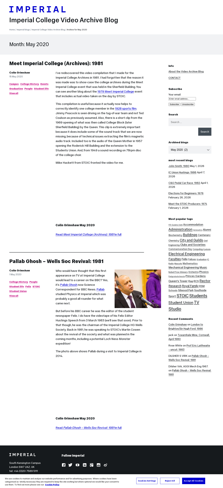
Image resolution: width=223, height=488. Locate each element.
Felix (28, 286)
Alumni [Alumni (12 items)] (207, 229)
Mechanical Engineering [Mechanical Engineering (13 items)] (183, 267)
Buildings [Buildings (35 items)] (190, 235)
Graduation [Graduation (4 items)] (202, 259)
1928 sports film (125, 108)
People (28, 88)
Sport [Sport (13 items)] (172, 296)
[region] (111, 481)
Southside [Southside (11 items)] (200, 290)
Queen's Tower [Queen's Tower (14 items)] (178, 281)
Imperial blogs (23, 29)
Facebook (64, 465)
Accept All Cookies (193, 480)
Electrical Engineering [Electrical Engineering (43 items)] (186, 254)
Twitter (70, 465)
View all (13, 93)
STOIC (36, 286)
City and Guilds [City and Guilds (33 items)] (191, 240)
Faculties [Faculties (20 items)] (174, 259)
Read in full (88, 234)
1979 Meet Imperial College (115, 91)
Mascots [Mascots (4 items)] (178, 263)
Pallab (100, 289)
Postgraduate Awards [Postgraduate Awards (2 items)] (176, 276)
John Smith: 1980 (178, 166)
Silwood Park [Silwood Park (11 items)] (186, 290)
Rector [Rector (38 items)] (204, 281)
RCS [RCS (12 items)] (196, 281)
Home (12, 29)
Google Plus (91, 465)
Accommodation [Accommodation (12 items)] (193, 224)
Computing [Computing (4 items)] (198, 249)
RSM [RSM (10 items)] (202, 286)
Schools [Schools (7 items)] (172, 290)
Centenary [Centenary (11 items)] (204, 235)
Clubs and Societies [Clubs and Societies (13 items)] (193, 244)
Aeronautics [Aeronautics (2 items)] (197, 230)
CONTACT (174, 78)
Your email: (174, 94)
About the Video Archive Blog (186, 71)
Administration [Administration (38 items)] (180, 229)
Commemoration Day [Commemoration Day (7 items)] (180, 249)
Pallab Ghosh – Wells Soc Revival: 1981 (56, 261)
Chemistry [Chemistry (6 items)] (173, 240)
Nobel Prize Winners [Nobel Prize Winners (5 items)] (178, 272)
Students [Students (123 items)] (198, 295)
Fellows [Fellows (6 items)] (192, 259)
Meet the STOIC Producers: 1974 (187, 203)
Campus (14, 83)
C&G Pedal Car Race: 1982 (184, 183)
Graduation (16, 88)
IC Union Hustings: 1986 (182, 172)
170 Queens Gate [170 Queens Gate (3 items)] (175, 225)
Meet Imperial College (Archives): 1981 (56, 63)
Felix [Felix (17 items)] (184, 259)
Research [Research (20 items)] (174, 286)
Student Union (18, 291)
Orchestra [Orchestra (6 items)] (193, 272)
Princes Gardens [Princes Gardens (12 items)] (196, 276)
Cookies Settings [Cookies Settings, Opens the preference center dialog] (147, 480)
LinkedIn (84, 465)
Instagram (98, 465)
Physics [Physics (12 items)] (204, 272)
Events (44, 83)
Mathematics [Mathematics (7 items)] (190, 263)
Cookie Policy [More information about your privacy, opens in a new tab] (52, 485)
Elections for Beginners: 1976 (185, 193)
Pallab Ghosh (68, 285)
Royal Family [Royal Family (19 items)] (190, 286)
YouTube (77, 465)
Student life (41, 88)
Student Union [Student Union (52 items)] (180, 302)
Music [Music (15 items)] (203, 267)
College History (29, 83)
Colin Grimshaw (19, 72)
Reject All (170, 480)
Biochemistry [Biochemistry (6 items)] (175, 235)
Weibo (105, 465)
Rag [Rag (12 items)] (190, 281)
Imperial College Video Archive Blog (63, 20)
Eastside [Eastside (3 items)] (206, 249)
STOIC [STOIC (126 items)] (183, 295)
